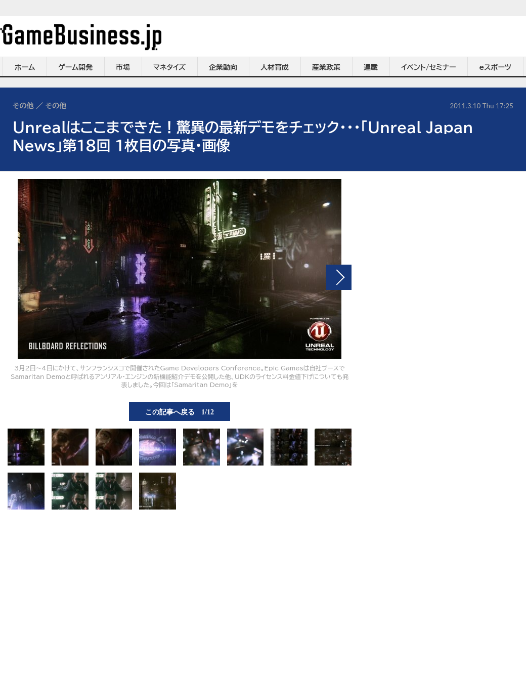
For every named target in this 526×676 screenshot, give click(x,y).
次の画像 (339, 277)
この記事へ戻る (179, 411)
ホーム (25, 67)
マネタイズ (169, 67)
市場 (123, 67)
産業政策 (326, 67)
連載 (371, 67)
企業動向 (223, 67)
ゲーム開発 (75, 67)
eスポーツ (495, 67)
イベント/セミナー (428, 67)
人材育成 (274, 67)
